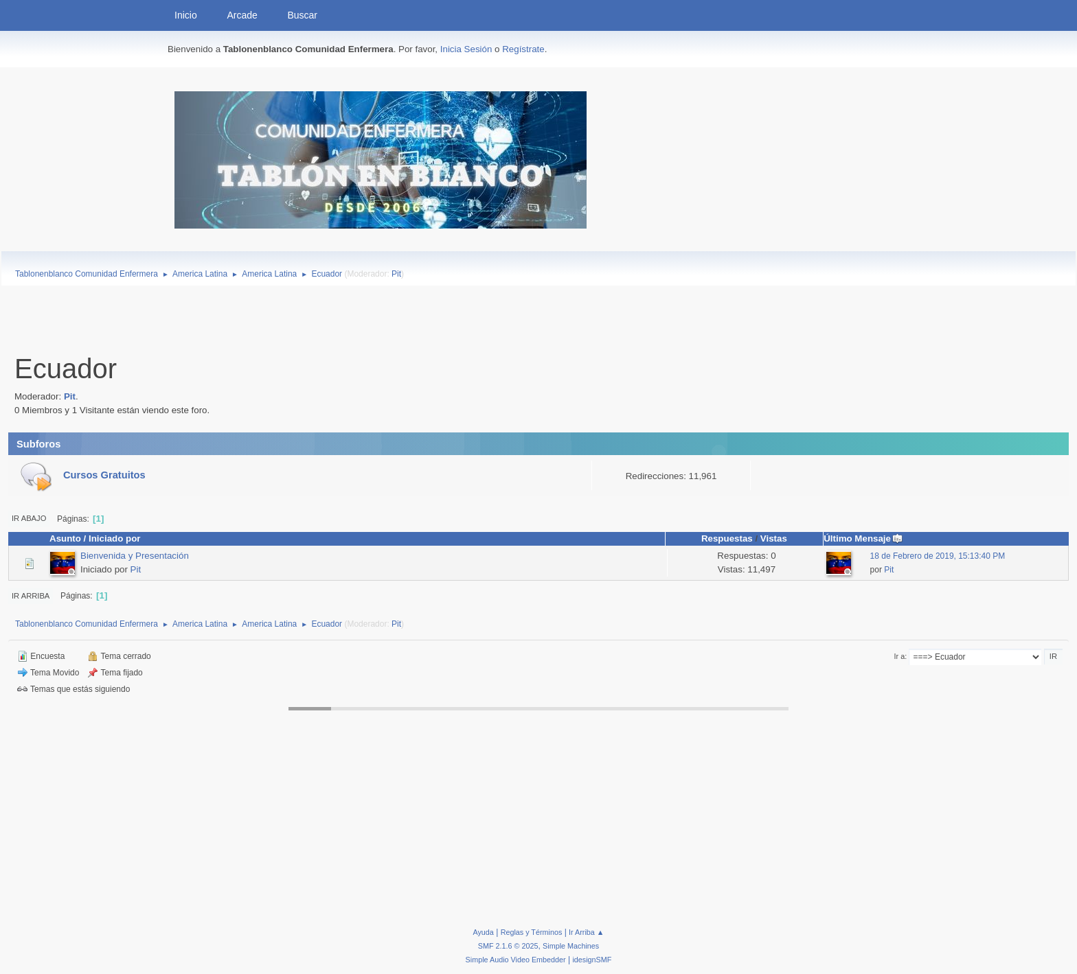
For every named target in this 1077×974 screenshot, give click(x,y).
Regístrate (523, 49)
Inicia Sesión (466, 49)
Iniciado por (115, 538)
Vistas (773, 538)
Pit (396, 274)
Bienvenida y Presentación (134, 555)
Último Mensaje (863, 538)
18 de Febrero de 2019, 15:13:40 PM (938, 556)
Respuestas (727, 538)
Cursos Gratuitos (104, 474)
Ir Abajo (29, 518)
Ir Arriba (30, 596)
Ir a (899, 656)
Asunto (65, 538)
